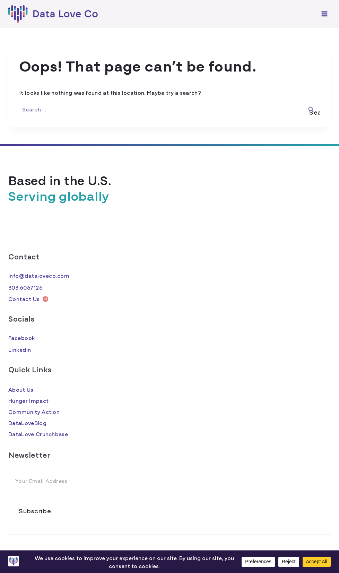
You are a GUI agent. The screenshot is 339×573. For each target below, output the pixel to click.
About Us (21, 389)
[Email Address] (169, 481)
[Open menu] (324, 14)
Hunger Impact (28, 400)
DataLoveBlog (27, 422)
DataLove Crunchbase (38, 434)
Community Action (34, 411)
